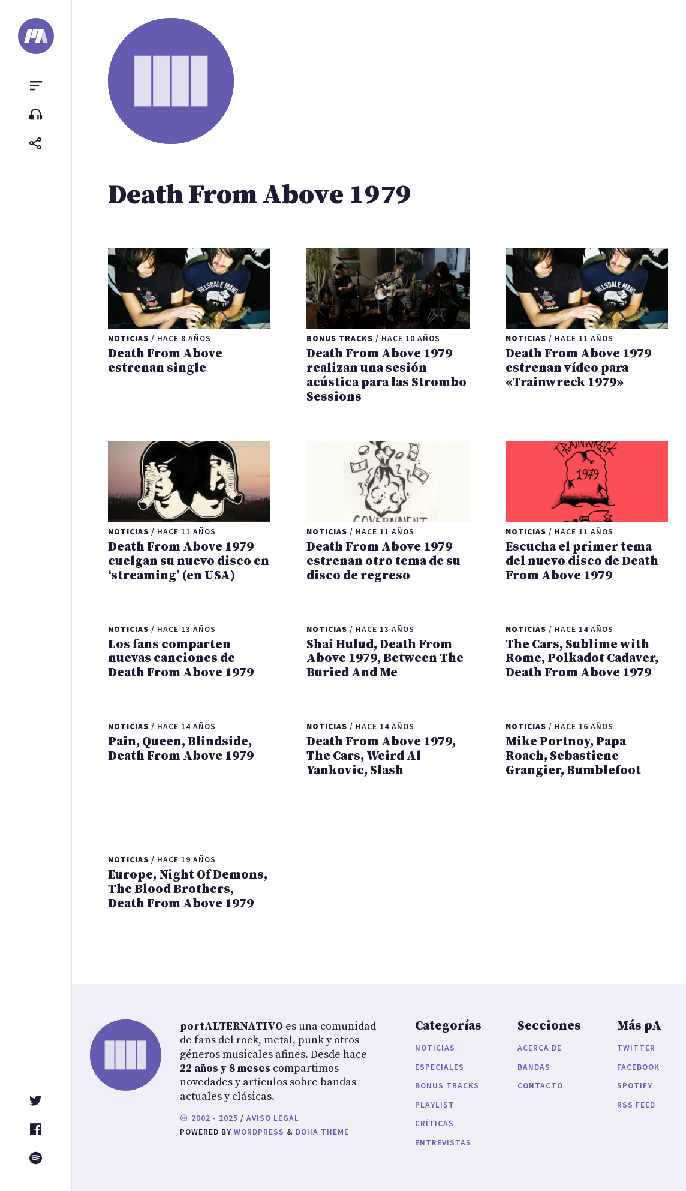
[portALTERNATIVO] (36, 36)
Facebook (638, 1067)
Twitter (636, 1048)
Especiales (439, 1067)
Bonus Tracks (447, 1086)
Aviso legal (272, 1118)
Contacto (540, 1086)
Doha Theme (322, 1132)
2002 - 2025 (209, 1118)
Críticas (434, 1123)
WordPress (259, 1132)
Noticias (435, 1048)
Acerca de (539, 1048)
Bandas (533, 1067)
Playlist (435, 1105)
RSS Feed (636, 1105)
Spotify (634, 1086)
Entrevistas (443, 1143)
